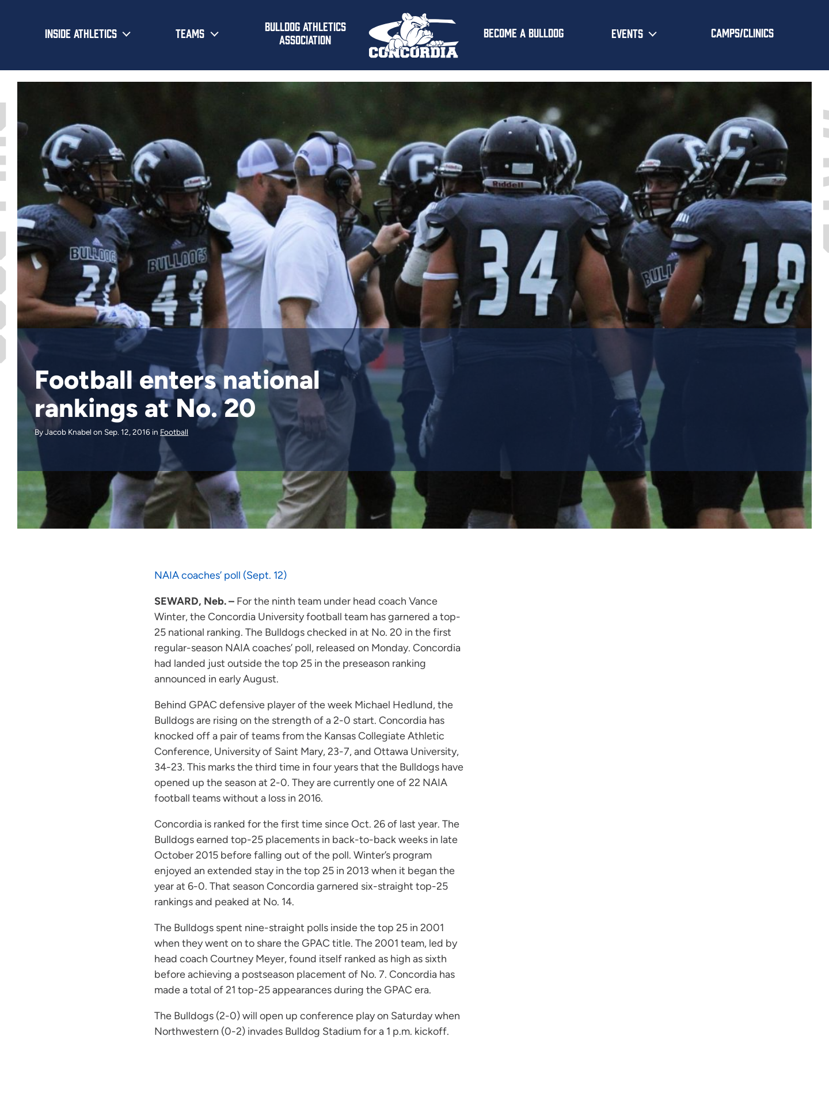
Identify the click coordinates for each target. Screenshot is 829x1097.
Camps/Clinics (742, 32)
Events (627, 32)
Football (174, 431)
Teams (190, 32)
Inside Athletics (81, 32)
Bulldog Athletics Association (305, 32)
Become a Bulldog (524, 32)
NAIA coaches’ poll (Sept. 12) (220, 575)
